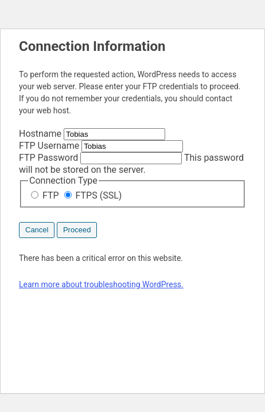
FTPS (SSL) (93, 195)
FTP (46, 195)
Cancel (36, 229)
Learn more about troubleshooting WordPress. (101, 284)
